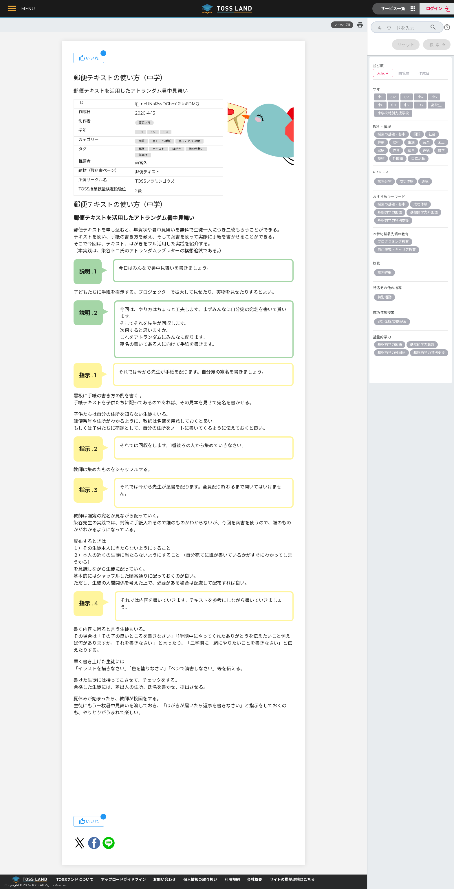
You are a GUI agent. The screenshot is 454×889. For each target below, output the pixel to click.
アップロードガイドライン (123, 879)
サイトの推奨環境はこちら (292, 879)
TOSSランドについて (74, 879)
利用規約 (232, 879)
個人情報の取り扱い (200, 879)
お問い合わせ (164, 879)
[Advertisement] (184, 763)
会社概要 (254, 879)
